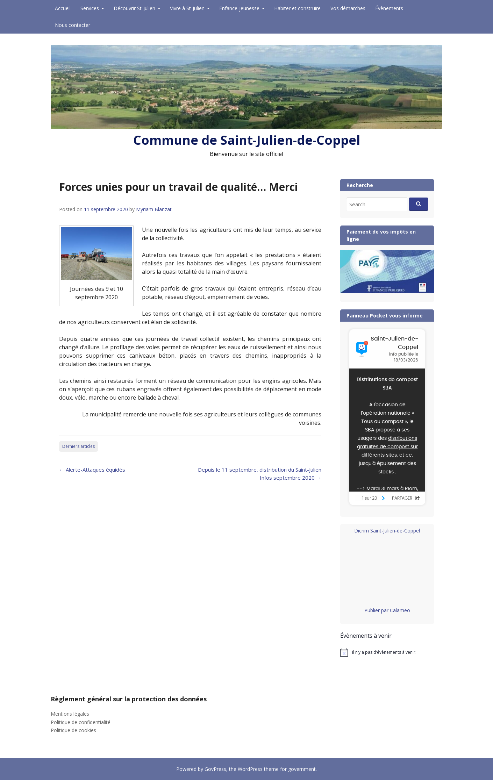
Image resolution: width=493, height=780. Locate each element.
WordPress (250, 769)
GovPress (215, 769)
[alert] (387, 652)
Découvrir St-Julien (134, 8)
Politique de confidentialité (80, 722)
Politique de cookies (73, 730)
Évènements (389, 8)
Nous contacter (72, 25)
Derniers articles (78, 446)
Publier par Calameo (387, 610)
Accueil (63, 8)
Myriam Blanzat (154, 209)
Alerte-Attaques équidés (92, 469)
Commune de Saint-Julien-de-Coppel (246, 140)
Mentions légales (70, 713)
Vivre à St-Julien (187, 8)
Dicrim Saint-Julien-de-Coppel (387, 530)
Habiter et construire (297, 8)
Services (89, 8)
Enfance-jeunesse (239, 8)
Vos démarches (347, 8)
